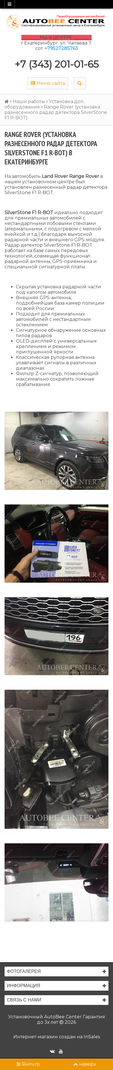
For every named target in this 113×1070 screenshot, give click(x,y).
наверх (84, 1064)
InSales (92, 1036)
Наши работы (29, 101)
